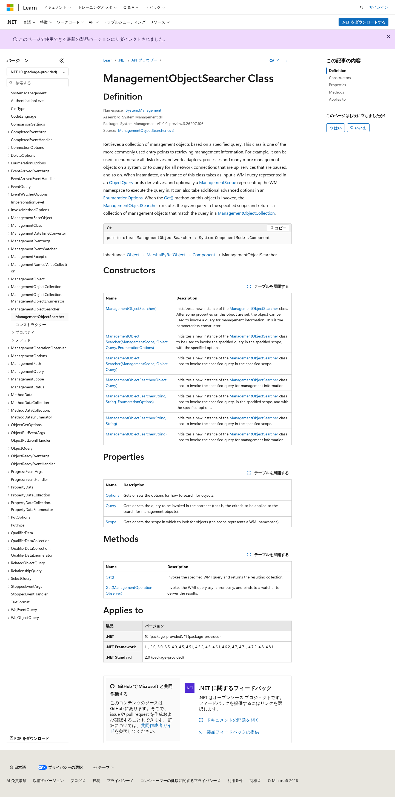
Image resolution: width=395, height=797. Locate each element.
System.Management (143, 110)
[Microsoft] (10, 7)
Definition (337, 70)
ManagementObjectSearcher (130, 205)
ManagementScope (217, 182)
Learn (108, 60)
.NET (122, 60)
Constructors (340, 77)
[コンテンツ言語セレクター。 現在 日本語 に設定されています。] (18, 767)
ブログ (76, 780)
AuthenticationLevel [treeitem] (27, 100)
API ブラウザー (144, 60)
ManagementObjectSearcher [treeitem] (39, 316)
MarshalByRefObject (166, 254)
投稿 (96, 780)
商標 (253, 780)
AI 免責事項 (17, 780)
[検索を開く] (361, 7)
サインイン (378, 7)
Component (204, 254)
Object (133, 254)
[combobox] (37, 72)
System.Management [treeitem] (29, 92)
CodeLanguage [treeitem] (23, 116)
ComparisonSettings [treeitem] (28, 124)
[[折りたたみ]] (61, 60)
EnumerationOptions (123, 197)
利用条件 (235, 780)
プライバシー (118, 780)
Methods (336, 92)
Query (111, 505)
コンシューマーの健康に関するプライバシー (178, 780)
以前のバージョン (48, 780)
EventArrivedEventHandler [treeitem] (33, 178)
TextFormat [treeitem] (20, 601)
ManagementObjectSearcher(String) (136, 434)
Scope (111, 521)
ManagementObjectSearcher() (131, 308)
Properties (337, 84)
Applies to (337, 99)
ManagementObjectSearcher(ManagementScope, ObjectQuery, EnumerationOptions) (137, 341)
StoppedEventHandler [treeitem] (29, 594)
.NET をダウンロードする (363, 22)
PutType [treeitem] (17, 525)
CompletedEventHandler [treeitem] (31, 139)
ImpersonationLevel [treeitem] (27, 202)
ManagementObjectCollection (246, 213)
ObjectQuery (121, 182)
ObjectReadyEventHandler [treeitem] (33, 463)
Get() (168, 197)
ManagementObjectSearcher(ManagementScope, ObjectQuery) (137, 363)
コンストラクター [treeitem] (30, 324)
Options (112, 495)
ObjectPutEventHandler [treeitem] (30, 440)
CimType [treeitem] (18, 108)
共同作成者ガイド (140, 728)
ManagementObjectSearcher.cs (144, 130)
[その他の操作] (287, 60)
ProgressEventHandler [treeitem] (29, 479)
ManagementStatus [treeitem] (27, 386)
